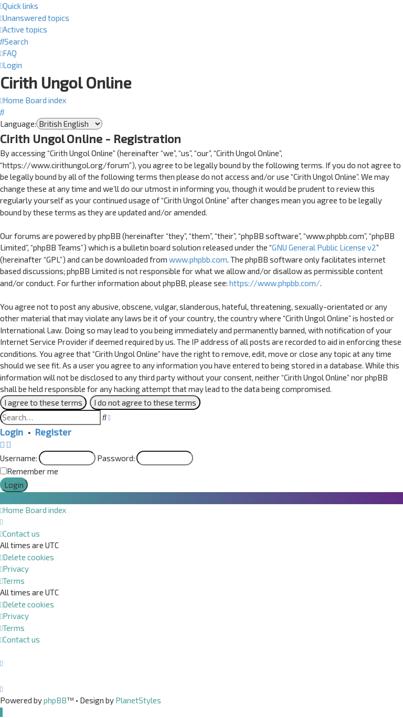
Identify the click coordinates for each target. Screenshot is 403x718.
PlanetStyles (138, 700)
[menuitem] (34, 18)
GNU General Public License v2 (324, 247)
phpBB (55, 700)
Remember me (32, 471)
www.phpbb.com (198, 259)
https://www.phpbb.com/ (274, 283)
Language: (18, 123)
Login (11, 432)
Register (53, 432)
